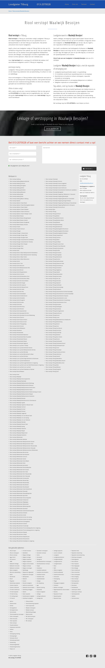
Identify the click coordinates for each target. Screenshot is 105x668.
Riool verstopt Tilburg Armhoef (53, 213)
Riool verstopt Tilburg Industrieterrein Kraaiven (57, 295)
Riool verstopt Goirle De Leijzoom (18, 285)
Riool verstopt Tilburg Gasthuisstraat (54, 261)
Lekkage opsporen (58, 550)
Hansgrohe (39, 559)
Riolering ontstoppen (77, 557)
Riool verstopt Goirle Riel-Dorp (17, 306)
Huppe (38, 565)
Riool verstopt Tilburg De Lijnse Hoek (55, 244)
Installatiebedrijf (40, 578)
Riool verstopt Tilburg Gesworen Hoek (55, 263)
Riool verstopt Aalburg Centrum (17, 183)
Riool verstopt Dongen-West (16, 248)
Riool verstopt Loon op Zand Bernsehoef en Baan (22, 354)
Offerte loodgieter (58, 570)
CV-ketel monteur (27, 550)
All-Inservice (13, 559)
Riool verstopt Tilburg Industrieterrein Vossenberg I (58, 300)
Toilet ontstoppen (14, 616)
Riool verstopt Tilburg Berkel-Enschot (55, 218)
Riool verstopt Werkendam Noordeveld (19, 484)
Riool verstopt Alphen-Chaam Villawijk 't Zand (21, 213)
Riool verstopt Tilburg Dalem (52, 239)
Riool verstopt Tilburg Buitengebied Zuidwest (56, 233)
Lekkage (39, 594)
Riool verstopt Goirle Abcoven (17, 265)
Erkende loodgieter (27, 583)
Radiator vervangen (58, 587)
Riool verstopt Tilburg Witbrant (53, 367)
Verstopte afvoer (14, 638)
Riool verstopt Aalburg (15, 179)
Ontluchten (56, 576)
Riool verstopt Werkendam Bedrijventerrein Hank (21, 443)
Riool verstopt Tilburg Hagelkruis (53, 270)
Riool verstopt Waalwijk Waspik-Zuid (18, 433)
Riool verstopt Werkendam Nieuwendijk (19, 482)
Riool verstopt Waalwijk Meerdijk (18, 422)
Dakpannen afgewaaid (28, 572)
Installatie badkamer (41, 570)
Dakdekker (25, 553)
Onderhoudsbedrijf (58, 572)
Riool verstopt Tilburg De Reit (53, 250)
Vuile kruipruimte (30, 605)
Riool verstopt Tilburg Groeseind (53, 267)
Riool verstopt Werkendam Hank (17, 463)
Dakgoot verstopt (27, 565)
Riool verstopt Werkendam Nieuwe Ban (19, 480)
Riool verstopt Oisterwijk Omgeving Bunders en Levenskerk (60, 198)
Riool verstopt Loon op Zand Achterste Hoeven (21, 347)
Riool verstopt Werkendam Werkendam (19, 504)
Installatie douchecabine (42, 572)
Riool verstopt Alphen (15, 200)
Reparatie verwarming (77, 553)
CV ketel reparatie (14, 591)
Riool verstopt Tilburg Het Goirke (53, 276)
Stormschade (13, 612)
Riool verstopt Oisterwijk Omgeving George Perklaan (58, 200)
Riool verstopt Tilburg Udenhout (53, 354)
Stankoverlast (13, 603)
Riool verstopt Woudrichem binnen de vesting (21, 517)
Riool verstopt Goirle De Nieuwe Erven (19, 287)
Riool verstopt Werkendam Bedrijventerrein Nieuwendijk (23, 445)
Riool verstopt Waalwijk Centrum (18, 407)
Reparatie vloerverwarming (78, 555)
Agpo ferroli (12, 557)
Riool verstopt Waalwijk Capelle (17, 402)
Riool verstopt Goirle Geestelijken (18, 293)
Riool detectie (75, 561)
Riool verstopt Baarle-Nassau (17, 216)
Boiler (11, 574)
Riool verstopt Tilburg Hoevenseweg (54, 287)
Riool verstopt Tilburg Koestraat (53, 308)
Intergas (38, 581)
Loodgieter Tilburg (18, 4)
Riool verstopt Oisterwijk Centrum (54, 181)
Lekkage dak (40, 598)
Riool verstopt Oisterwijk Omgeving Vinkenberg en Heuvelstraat (61, 203)
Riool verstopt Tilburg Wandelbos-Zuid (55, 363)
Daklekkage (25, 570)
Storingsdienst (13, 608)
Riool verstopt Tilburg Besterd (53, 222)
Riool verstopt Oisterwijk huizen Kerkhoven (56, 187)
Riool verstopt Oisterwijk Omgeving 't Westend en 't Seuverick (60, 194)
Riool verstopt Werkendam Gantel (18, 458)
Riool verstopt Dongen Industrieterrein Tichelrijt (21, 241)
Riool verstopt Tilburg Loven (52, 317)
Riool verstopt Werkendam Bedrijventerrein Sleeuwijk (22, 448)
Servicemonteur (75, 598)
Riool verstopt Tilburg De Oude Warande (55, 246)
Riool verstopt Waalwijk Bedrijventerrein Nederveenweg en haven (25, 392)
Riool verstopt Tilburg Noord (52, 324)
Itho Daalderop (40, 583)
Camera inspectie (14, 585)
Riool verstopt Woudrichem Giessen (18, 523)
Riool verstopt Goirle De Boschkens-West (19, 278)
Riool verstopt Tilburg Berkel (52, 216)
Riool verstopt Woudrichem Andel (18, 515)
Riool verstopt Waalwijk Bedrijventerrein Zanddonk (22, 396)
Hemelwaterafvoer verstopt (43, 563)
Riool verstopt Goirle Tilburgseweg (18, 324)
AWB (11, 561)
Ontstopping (57, 578)
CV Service (12, 598)
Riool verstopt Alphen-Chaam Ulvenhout (19, 211)
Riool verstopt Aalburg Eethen (17, 187)
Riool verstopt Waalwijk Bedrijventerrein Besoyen (21, 385)
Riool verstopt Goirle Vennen (17, 326)
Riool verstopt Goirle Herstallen (17, 298)
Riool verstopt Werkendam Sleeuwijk (18, 491)
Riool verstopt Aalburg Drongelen (18, 185)
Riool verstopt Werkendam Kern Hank (19, 471)
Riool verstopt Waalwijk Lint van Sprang (19, 417)
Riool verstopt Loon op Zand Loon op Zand (20, 367)
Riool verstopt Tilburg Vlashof (53, 356)
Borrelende (12, 576)
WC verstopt (29, 620)
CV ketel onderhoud (14, 589)
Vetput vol (12, 649)
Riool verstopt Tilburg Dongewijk (53, 254)
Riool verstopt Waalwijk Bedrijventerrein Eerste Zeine (22, 387)
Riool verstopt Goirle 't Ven (16, 263)
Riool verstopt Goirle (15, 261)
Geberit (24, 591)
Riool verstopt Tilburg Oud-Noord (54, 328)
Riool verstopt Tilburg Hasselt (53, 272)
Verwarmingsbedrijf (14, 644)
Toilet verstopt (13, 623)
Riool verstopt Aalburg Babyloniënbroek (19, 181)
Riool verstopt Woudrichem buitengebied (20, 521)
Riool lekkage (75, 568)
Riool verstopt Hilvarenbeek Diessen (18, 339)
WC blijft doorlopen (30, 616)
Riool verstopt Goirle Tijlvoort (17, 317)
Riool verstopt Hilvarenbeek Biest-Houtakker (20, 337)
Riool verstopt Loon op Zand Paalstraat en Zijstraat (22, 369)
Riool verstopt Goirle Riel (16, 304)
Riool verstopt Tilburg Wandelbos (54, 358)
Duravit (24, 581)
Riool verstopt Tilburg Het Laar (53, 278)
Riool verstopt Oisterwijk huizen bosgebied (56, 183)
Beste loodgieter (14, 570)
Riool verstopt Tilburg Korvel (52, 315)
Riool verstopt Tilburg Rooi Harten (54, 337)
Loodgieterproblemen (59, 557)
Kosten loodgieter (41, 591)
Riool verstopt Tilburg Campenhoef (54, 235)
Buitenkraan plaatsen (15, 583)
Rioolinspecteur (75, 581)
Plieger (55, 581)
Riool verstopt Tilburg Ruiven (53, 339)
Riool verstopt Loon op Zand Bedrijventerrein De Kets (22, 349)
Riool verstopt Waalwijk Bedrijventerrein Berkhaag (22, 383)
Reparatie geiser (57, 596)
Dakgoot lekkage (27, 555)
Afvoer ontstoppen (14, 553)
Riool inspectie (75, 563)
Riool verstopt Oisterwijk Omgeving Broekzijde (57, 196)
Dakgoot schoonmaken (28, 563)
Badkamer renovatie (14, 565)
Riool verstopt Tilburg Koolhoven (54, 313)
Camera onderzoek (14, 587)
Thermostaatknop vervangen (17, 614)
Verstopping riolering (15, 633)
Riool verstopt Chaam (15, 226)
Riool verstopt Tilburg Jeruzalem (53, 304)
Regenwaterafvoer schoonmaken (61, 589)
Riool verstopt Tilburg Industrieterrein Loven (56, 298)
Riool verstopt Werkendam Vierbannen (19, 500)
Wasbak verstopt (30, 610)
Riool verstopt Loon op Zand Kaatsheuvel (20, 360)
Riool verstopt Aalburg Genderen (18, 190)
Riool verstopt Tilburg (51, 211)
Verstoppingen (13, 636)
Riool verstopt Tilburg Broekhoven (54, 226)
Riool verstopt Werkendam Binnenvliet (19, 452)
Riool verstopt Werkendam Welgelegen (19, 502)
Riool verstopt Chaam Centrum (17, 228)
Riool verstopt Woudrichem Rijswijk (18, 532)
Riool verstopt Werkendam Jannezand (19, 465)
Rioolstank (74, 585)
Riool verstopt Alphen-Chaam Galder (18, 207)
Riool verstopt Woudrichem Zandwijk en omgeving (22, 541)
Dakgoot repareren (27, 561)
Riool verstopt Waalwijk (15, 376)
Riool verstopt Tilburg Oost (52, 326)
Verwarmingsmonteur (15, 646)
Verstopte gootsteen (15, 640)
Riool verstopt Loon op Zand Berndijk (19, 352)
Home (10, 11)
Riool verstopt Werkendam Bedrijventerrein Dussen (22, 441)
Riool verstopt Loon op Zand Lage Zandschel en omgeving (24, 363)
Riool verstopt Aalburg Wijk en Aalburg (19, 198)
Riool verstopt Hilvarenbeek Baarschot (19, 334)
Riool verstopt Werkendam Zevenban (19, 508)
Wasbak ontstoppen (30, 608)
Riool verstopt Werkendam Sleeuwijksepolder (21, 493)
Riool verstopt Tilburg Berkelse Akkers (55, 220)
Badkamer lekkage (14, 563)
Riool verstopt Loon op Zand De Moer (19, 356)
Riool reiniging (75, 576)
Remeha (56, 591)
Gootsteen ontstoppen (42, 550)
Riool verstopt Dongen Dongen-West (18, 235)
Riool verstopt (75, 578)
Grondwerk (39, 557)
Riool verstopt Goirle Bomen (16, 270)
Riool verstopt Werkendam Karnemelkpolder (20, 467)
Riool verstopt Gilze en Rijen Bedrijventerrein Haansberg (23, 254)
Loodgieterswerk (58, 563)
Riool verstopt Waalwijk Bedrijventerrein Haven (21, 389)
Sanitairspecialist (76, 594)
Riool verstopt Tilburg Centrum (53, 237)
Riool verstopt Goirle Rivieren (17, 308)
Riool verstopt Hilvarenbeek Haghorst (19, 343)
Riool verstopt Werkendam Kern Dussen (19, 469)
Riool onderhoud (76, 570)
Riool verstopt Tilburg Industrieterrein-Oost (56, 302)
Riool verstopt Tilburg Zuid (52, 371)
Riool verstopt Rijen (50, 209)
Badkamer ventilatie (14, 568)
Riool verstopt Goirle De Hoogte (17, 283)
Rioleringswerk (75, 559)
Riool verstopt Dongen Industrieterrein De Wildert (22, 239)
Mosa (55, 565)
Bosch (11, 578)
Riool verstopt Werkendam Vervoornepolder (20, 497)
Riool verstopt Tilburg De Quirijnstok (54, 248)
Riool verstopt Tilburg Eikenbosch (54, 257)
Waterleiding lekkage (31, 612)
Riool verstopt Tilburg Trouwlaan (53, 349)
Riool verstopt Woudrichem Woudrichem (19, 538)
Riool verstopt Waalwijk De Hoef (17, 409)
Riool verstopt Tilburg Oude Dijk (53, 332)
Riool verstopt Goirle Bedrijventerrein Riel (20, 267)
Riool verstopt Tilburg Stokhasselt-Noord (55, 343)
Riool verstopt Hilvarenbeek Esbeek (18, 341)
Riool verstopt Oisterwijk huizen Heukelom (56, 185)
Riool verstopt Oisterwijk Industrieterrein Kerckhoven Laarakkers (61, 190)
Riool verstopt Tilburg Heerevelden (54, 274)
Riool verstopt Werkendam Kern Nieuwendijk (20, 474)
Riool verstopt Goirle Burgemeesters (18, 272)
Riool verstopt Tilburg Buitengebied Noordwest (57, 231)
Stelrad (11, 605)
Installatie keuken (41, 574)
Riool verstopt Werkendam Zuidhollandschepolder (22, 510)
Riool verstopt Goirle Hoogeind (17, 300)
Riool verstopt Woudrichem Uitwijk (18, 534)
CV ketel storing (13, 594)
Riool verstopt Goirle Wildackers (17, 328)
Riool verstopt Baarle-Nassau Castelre (19, 220)
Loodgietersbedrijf (58, 559)
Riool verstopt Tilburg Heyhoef (53, 283)
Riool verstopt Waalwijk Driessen (17, 411)
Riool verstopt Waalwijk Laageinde (18, 413)
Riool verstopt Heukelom (16, 330)
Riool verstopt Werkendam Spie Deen (19, 495)
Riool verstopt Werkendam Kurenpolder (19, 478)
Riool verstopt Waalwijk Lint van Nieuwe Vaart (21, 415)
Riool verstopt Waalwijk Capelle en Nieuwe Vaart (21, 404)
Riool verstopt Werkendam (16, 437)
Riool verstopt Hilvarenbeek (16, 332)
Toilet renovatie (13, 618)
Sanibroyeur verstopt (77, 591)
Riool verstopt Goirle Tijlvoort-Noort (18, 319)
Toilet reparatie (13, 620)
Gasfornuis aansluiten (28, 585)
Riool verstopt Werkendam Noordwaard (19, 487)
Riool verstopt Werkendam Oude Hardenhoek (21, 489)
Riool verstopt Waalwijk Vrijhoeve (18, 428)
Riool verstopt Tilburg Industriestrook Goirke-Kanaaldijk (59, 291)
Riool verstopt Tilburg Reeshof (53, 334)
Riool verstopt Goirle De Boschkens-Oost (19, 276)
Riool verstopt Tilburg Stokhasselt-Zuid (55, 345)
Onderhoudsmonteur (59, 574)
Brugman (12, 581)
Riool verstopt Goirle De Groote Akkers (19, 280)
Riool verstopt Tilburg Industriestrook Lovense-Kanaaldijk (59, 293)
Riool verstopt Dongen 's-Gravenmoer (19, 233)
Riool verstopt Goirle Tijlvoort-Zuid (18, 321)
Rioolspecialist (75, 583)
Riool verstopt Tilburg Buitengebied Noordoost (57, 228)
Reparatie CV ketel (58, 594)
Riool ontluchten (76, 572)
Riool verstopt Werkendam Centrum (18, 456)
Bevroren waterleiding (15, 572)
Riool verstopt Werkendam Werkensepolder (20, 506)
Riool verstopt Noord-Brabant (17, 371)
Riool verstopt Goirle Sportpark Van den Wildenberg (22, 315)
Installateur (39, 568)
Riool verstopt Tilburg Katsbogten (54, 306)
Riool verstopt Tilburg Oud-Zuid (53, 330)
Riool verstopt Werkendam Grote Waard (19, 461)
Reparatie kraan (57, 598)
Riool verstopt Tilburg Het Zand (53, 280)
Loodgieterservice (58, 561)
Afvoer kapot (13, 550)
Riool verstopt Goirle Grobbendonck (18, 295)
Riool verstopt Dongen (15, 231)
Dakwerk (25, 578)
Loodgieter (56, 555)
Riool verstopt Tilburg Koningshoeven (55, 311)
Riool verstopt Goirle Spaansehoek (18, 311)
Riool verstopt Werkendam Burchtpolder (19, 454)
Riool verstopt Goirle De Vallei (17, 289)
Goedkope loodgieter (28, 598)
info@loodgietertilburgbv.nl (86, 183)
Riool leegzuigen (75, 565)
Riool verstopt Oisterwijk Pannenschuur (55, 207)
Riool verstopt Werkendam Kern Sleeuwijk (20, 476)
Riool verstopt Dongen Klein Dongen (18, 244)
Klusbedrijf (39, 589)
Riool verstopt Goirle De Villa (17, 291)
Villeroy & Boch (29, 601)
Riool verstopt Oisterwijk (52, 179)
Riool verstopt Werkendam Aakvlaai (18, 439)
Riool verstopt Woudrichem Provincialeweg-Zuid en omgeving (24, 530)
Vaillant (11, 629)
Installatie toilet (40, 576)
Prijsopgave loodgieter (59, 583)
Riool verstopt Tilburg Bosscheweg (54, 224)
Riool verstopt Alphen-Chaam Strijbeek (19, 209)
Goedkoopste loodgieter (28, 596)
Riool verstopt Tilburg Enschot (53, 259)
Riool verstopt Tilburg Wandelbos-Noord (55, 360)
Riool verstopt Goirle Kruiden (17, 302)
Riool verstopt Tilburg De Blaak (53, 241)
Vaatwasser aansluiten (15, 627)
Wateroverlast (29, 614)
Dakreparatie (26, 576)
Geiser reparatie (26, 594)
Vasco (11, 631)
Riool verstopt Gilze (14, 250)
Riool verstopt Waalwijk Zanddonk (18, 435)
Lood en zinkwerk (58, 553)
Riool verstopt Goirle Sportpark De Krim (19, 313)
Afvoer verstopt (13, 555)
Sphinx (11, 601)
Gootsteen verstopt (41, 553)
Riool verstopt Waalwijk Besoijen (21, 11)
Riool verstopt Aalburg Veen (16, 196)
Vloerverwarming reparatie (32, 603)
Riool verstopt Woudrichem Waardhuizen (20, 536)
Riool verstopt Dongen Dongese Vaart (19, 237)
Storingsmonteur (14, 610)
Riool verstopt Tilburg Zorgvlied (53, 369)
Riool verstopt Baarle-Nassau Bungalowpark (20, 218)
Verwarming (13, 642)
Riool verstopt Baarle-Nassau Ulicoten (19, 224)
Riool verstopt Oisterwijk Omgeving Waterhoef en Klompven (60, 205)
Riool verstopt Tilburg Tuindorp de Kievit (55, 352)
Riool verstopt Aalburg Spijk (16, 194)
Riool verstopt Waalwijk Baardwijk (18, 381)
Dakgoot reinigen (27, 557)
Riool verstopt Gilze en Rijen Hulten (18, 257)
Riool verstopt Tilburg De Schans (53, 252)
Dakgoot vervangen (27, 568)
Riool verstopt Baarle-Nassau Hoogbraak (19, 222)
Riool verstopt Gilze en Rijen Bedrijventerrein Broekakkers (23, 252)
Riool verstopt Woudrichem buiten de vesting (21, 519)
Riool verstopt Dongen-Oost (16, 246)
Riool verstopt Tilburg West (52, 365)
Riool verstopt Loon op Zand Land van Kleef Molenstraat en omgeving (27, 365)
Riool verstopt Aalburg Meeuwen (18, 192)
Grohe (38, 555)
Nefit (55, 568)
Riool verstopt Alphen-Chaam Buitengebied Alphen (22, 205)
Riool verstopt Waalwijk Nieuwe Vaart (19, 424)
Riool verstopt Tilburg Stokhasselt (54, 341)
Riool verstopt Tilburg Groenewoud (54, 265)
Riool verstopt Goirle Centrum (17, 274)
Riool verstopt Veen (14, 374)
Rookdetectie (75, 587)
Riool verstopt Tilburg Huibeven (53, 289)
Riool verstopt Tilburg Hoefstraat (53, 285)
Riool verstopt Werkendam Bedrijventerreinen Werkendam (24, 450)
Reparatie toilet (75, 550)
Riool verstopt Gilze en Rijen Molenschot (19, 259)
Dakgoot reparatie (27, 559)
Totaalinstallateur (14, 625)
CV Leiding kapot (14, 596)
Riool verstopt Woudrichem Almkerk (18, 512)
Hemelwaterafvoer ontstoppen (44, 561)
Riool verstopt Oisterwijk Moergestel (54, 192)
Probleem (56, 585)
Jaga (38, 585)
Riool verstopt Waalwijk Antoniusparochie (20, 378)
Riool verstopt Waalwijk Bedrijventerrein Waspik (21, 394)
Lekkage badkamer (41, 596)
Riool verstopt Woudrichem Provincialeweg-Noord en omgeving (25, 528)
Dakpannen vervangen (28, 574)
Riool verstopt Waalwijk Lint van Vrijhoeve (20, 420)
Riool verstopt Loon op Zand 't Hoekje (19, 345)
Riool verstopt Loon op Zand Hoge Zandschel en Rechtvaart (24, 358)
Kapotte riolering (41, 587)
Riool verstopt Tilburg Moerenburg (54, 321)
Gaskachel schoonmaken (28, 587)
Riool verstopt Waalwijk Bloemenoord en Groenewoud (23, 400)
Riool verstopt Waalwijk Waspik (17, 430)
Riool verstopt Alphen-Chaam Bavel (18, 203)
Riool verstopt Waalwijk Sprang (17, 426)
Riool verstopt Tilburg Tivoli (52, 347)
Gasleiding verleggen (27, 589)
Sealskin (73, 596)
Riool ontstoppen (76, 574)
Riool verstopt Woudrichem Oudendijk (19, 525)
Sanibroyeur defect (76, 589)
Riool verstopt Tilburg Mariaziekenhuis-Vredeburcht (58, 319)
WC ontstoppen (29, 618)
